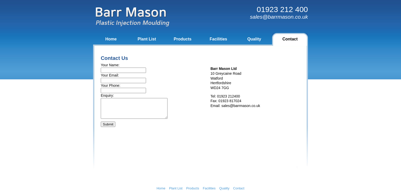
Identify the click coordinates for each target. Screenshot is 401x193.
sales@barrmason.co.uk (240, 106)
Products (182, 39)
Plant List (147, 39)
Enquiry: (107, 95)
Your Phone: (110, 85)
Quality (254, 39)
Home (111, 39)
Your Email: (110, 75)
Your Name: (110, 65)
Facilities (218, 39)
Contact (290, 39)
